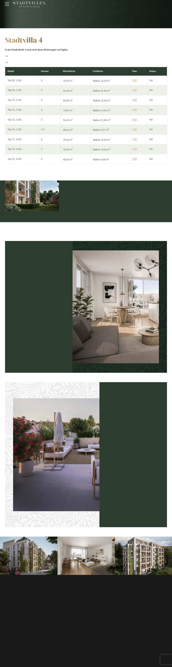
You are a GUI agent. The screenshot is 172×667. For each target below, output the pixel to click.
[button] (75, 368)
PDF (135, 80)
